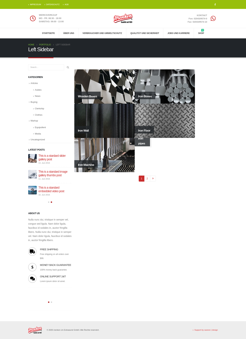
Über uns (68, 33)
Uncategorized (38, 139)
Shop (201, 31)
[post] (32, 158)
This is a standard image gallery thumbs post (52, 173)
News (37, 96)
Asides (38, 90)
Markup (34, 120)
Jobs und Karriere (178, 33)
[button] (48, 202)
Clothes (38, 115)
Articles (34, 83)
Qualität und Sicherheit (144, 33)
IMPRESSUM (34, 4)
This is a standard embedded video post (51, 189)
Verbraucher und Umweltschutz (102, 33)
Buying (34, 102)
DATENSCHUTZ (52, 4)
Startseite (48, 33)
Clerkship (39, 108)
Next (153, 179)
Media (38, 133)
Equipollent (40, 127)
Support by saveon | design (206, 330)
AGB (66, 4)
